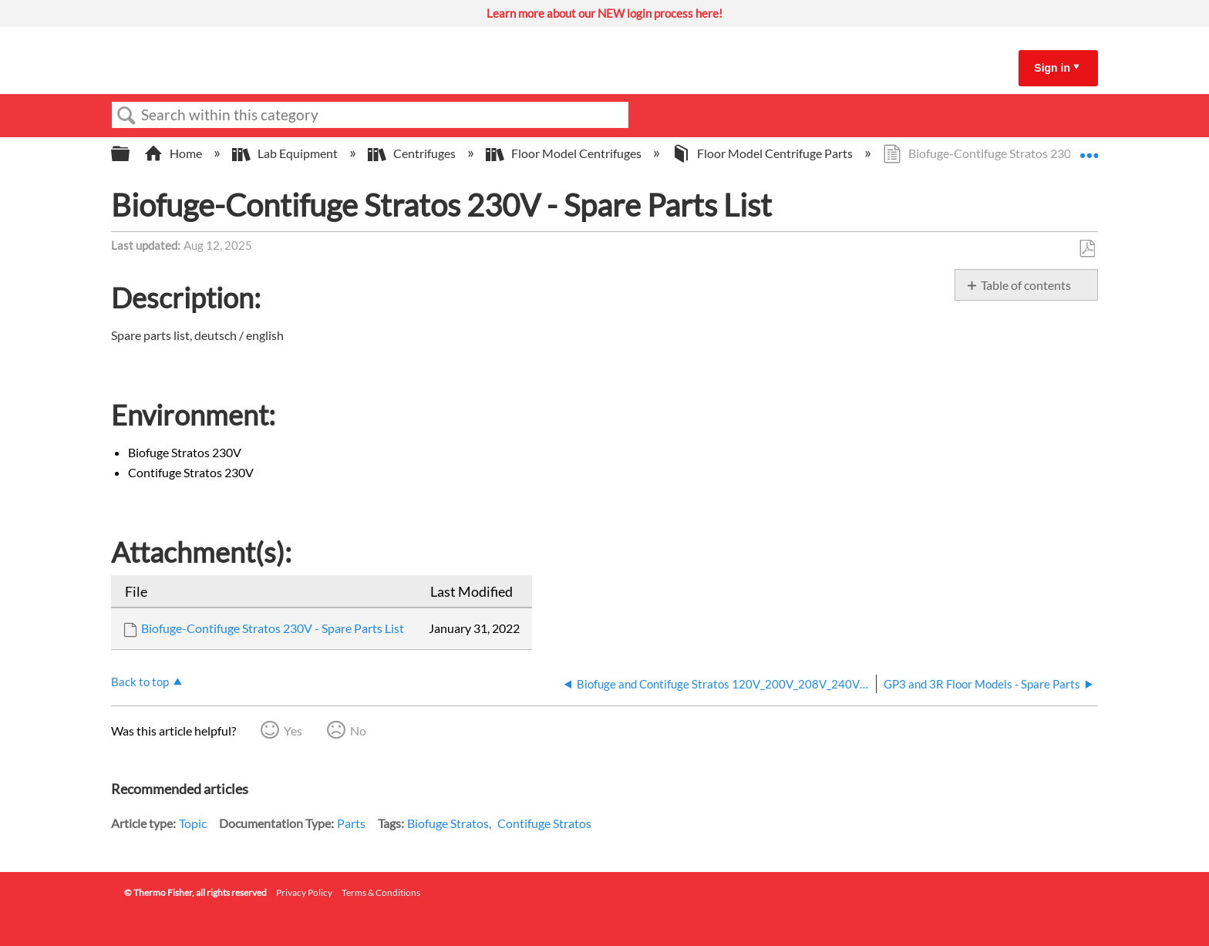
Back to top (140, 681)
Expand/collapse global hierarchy (130, 154)
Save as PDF (1087, 249)
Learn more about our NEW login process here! (604, 13)
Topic (193, 823)
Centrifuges (413, 153)
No (358, 730)
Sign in (1052, 68)
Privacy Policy (304, 892)
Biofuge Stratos (448, 823)
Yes (293, 730)
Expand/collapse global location (1088, 148)
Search (126, 116)
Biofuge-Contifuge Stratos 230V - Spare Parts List (272, 628)
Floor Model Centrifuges (565, 153)
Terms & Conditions (381, 892)
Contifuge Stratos (544, 823)
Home (174, 153)
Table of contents (1026, 285)
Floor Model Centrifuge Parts (763, 153)
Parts (351, 823)
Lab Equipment (286, 153)
